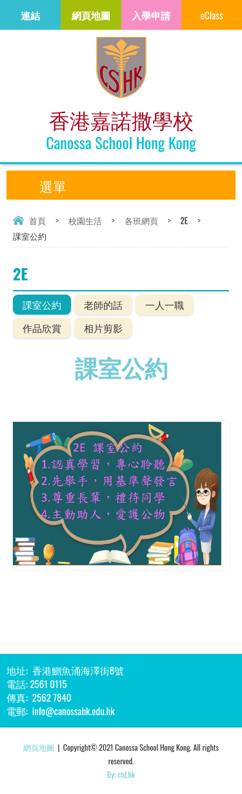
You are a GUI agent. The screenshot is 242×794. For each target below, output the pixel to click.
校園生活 (85, 220)
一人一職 (164, 304)
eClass (212, 15)
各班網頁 (141, 220)
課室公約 (42, 304)
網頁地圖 (38, 747)
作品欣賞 (42, 327)
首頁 (37, 220)
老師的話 (103, 304)
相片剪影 (103, 327)
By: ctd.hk (121, 774)
